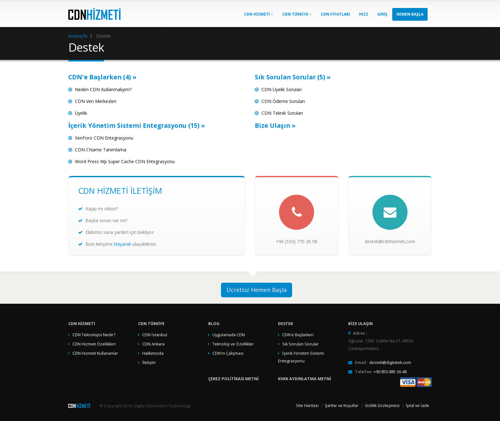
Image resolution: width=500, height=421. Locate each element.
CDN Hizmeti (258, 14)
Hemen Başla (409, 14)
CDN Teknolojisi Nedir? (93, 335)
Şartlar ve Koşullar (341, 405)
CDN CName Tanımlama (100, 150)
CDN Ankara (153, 344)
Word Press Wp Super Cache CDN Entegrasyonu (125, 161)
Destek (285, 323)
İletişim (149, 362)
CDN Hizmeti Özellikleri (94, 344)
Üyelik (81, 113)
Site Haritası (307, 405)
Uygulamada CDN (228, 335)
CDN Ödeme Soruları (283, 101)
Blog (213, 323)
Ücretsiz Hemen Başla (256, 290)
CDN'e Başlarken (297, 335)
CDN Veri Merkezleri (95, 101)
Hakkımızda (153, 353)
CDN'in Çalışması (228, 353)
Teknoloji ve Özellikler (233, 344)
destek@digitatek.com (390, 362)
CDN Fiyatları (335, 14)
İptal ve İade (417, 405)
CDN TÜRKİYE (297, 14)
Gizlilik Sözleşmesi (382, 405)
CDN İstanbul (154, 335)
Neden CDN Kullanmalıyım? (103, 89)
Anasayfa (77, 36)
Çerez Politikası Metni (233, 378)
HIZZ (363, 14)
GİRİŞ (382, 14)
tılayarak (122, 244)
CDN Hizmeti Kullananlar (95, 353)
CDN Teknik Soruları (282, 113)
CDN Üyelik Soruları (281, 89)
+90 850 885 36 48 (390, 371)
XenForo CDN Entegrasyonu (104, 138)
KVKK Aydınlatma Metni (304, 378)
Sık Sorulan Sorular (300, 344)
